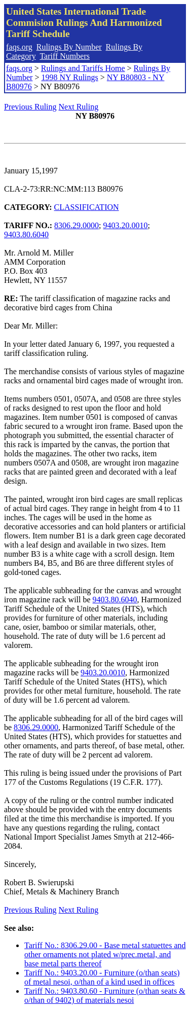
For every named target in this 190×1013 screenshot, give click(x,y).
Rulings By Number (69, 47)
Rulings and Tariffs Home (83, 68)
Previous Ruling (30, 106)
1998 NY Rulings (69, 77)
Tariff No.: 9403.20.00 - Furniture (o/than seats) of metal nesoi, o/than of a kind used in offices (102, 977)
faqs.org (19, 47)
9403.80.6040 (26, 234)
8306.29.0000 (76, 225)
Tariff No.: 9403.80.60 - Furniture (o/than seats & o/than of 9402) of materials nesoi (104, 995)
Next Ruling (79, 106)
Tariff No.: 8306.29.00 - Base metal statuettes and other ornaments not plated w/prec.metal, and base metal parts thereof (105, 954)
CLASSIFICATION (86, 207)
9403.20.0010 (125, 225)
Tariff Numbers (65, 56)
